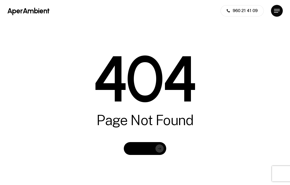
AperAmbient (28, 10)
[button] (277, 11)
